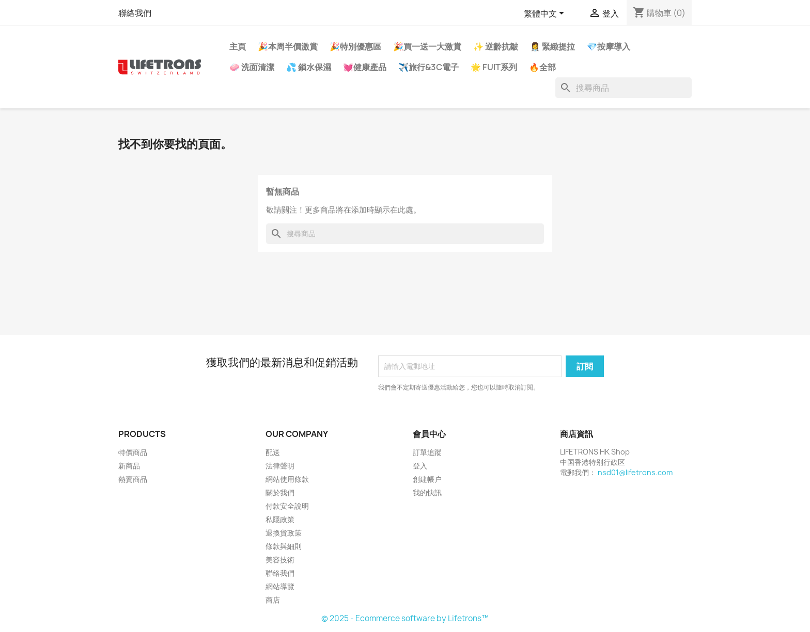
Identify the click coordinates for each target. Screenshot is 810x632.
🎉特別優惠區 (355, 46)
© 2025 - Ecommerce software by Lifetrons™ (405, 618)
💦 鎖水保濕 (308, 67)
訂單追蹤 (427, 452)
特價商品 (132, 452)
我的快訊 (427, 492)
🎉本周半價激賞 (288, 46)
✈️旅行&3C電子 (428, 67)
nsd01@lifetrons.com (635, 472)
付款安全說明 (287, 506)
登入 (420, 466)
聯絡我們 (134, 13)
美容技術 (280, 559)
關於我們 (280, 492)
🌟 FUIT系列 (494, 67)
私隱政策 (280, 519)
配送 (273, 452)
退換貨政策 (284, 533)
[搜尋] (623, 87)
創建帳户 (427, 479)
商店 (273, 600)
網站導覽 (280, 586)
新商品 (129, 466)
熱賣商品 (132, 479)
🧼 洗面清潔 (251, 67)
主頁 (237, 46)
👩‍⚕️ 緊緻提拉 (552, 46)
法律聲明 (280, 466)
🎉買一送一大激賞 (427, 46)
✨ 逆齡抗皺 (495, 46)
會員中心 (429, 434)
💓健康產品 (364, 67)
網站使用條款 (287, 479)
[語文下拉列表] (546, 14)
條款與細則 (284, 546)
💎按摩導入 (608, 46)
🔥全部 (542, 67)
